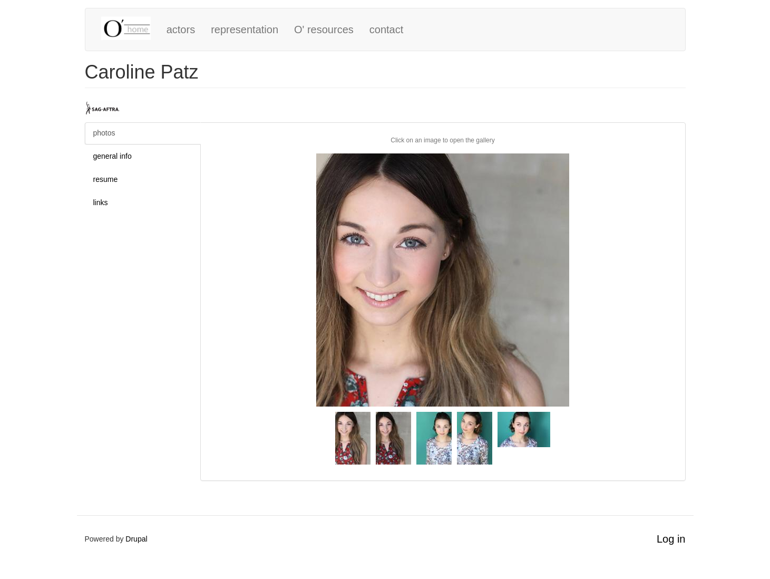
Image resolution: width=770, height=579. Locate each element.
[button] (443, 280)
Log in (671, 539)
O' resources (324, 29)
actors (181, 29)
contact (386, 29)
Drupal (136, 539)
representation (244, 29)
